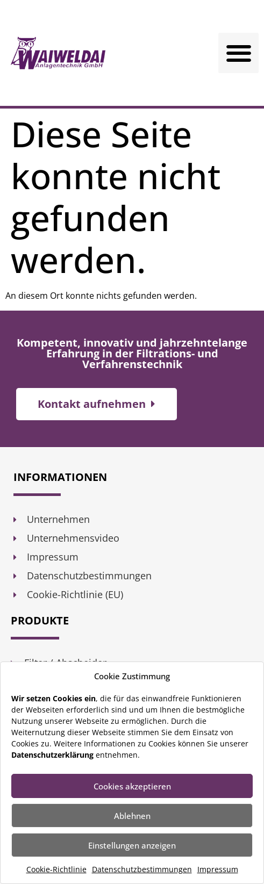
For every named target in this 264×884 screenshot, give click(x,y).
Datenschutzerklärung (52, 755)
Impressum (217, 869)
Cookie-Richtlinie (56, 869)
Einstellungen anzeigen (132, 845)
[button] (238, 53)
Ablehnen (132, 815)
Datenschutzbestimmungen (142, 869)
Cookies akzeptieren (132, 786)
